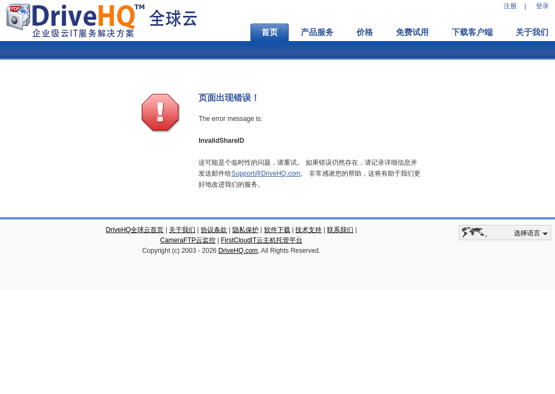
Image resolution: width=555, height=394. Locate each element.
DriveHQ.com (238, 250)
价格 (365, 32)
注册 (510, 6)
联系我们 (340, 230)
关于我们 (182, 230)
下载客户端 (472, 32)
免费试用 (412, 32)
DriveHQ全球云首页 (134, 230)
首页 (269, 32)
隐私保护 (245, 230)
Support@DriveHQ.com (265, 173)
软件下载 (277, 230)
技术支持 (308, 230)
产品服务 (317, 32)
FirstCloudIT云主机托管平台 (261, 240)
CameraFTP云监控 (187, 240)
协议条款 (214, 230)
